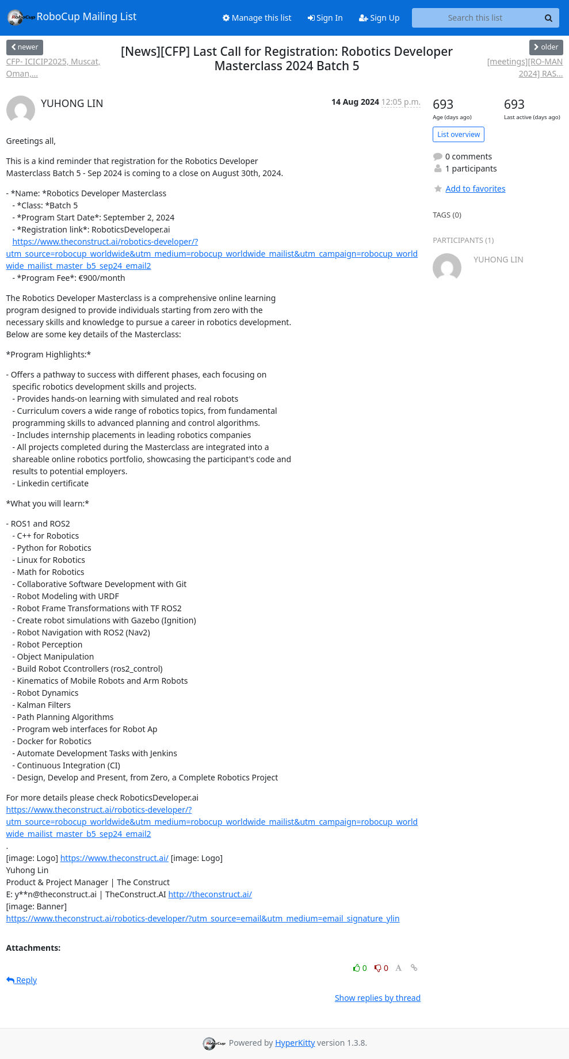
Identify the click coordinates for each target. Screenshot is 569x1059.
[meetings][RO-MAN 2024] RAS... (525, 67)
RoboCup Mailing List (71, 17)
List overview (458, 134)
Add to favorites (469, 188)
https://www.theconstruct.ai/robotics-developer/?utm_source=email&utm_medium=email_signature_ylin (203, 918)
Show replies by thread (378, 997)
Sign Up (379, 17)
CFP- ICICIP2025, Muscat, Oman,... (53, 67)
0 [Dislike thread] (381, 967)
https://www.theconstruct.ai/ (114, 857)
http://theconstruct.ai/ (209, 894)
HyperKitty (295, 1042)
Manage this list (257, 17)
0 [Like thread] (361, 967)
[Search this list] (475, 18)
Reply (21, 979)
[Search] (549, 18)
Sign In (325, 17)
